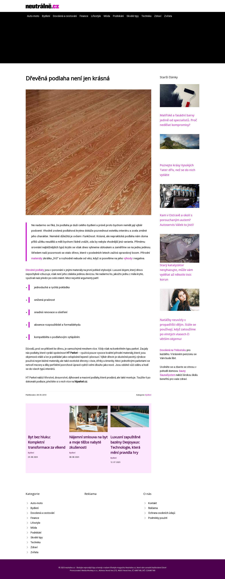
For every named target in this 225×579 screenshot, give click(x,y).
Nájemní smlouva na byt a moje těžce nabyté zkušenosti (88, 442)
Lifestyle (96, 16)
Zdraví (157, 16)
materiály (36, 258)
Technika (146, 16)
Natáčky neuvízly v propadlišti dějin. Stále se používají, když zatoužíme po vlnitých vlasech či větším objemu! (178, 329)
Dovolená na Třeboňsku (173, 350)
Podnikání (118, 16)
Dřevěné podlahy (35, 270)
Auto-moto (33, 16)
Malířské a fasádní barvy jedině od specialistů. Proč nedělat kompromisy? (178, 120)
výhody (128, 258)
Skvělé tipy (133, 16)
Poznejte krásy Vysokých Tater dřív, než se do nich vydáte (177, 170)
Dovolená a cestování (65, 16)
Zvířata (168, 16)
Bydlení (46, 16)
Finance (84, 16)
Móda (107, 16)
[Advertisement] (112, 40)
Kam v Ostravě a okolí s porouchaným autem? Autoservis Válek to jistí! (177, 220)
